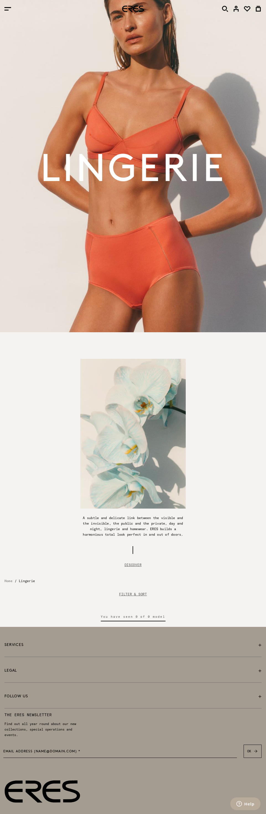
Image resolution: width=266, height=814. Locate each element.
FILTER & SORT (133, 594)
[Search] (225, 9)
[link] (236, 9)
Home (8, 581)
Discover (133, 565)
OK (252, 751)
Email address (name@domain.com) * (42, 751)
